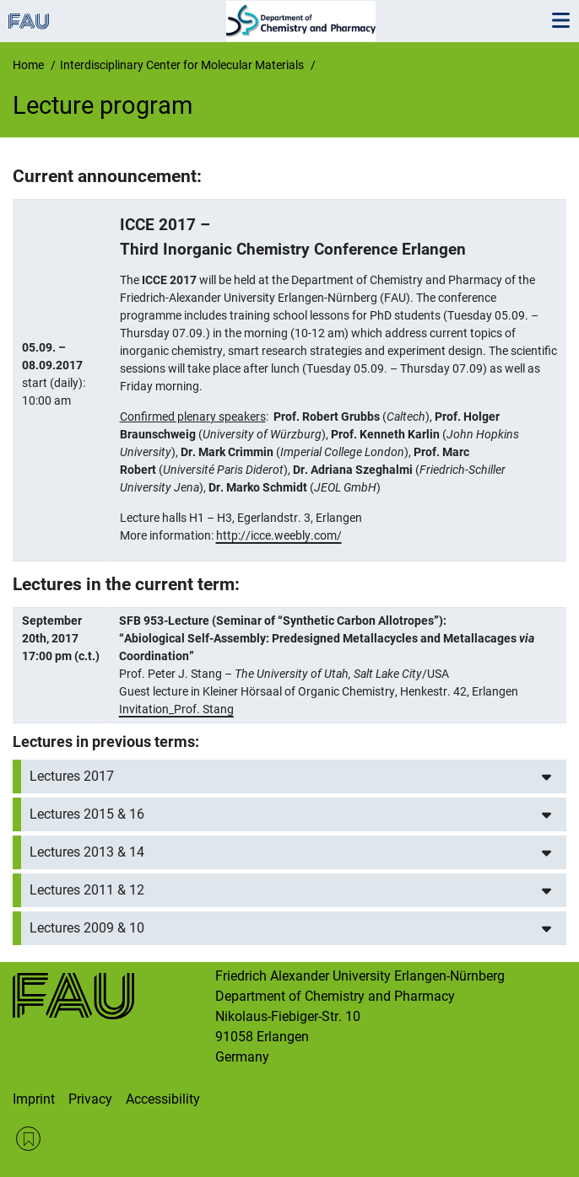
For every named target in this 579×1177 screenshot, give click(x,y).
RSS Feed (28, 1138)
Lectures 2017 (72, 776)
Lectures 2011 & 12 (87, 890)
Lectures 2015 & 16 (87, 814)
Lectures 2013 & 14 (87, 852)
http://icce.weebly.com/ (279, 535)
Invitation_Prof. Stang (176, 709)
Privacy (90, 1099)
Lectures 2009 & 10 (87, 928)
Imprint (34, 1099)
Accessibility (163, 1099)
